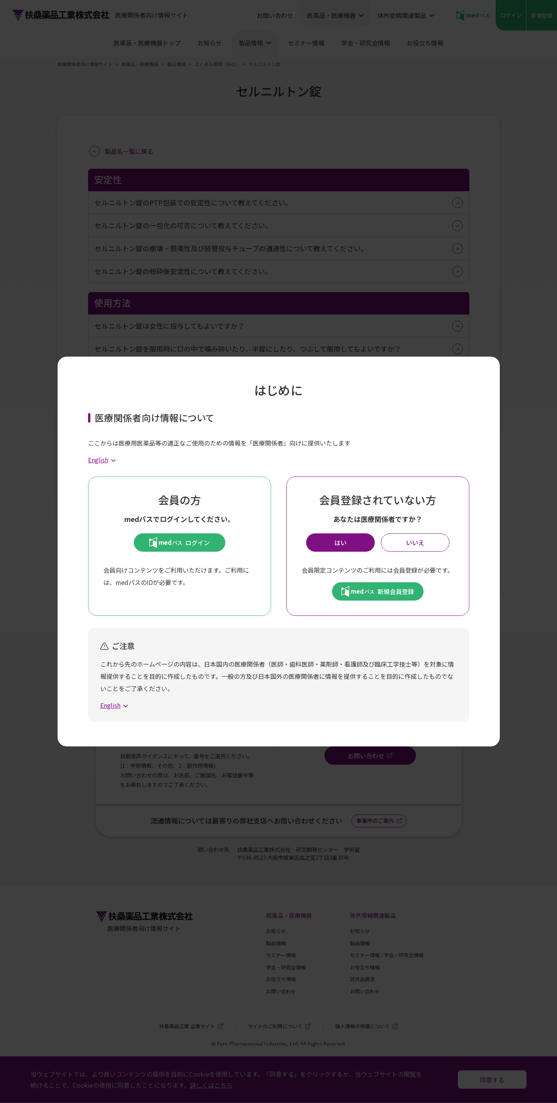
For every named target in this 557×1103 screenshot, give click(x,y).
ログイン (179, 542)
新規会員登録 (377, 591)
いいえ (415, 542)
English (98, 459)
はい (340, 542)
